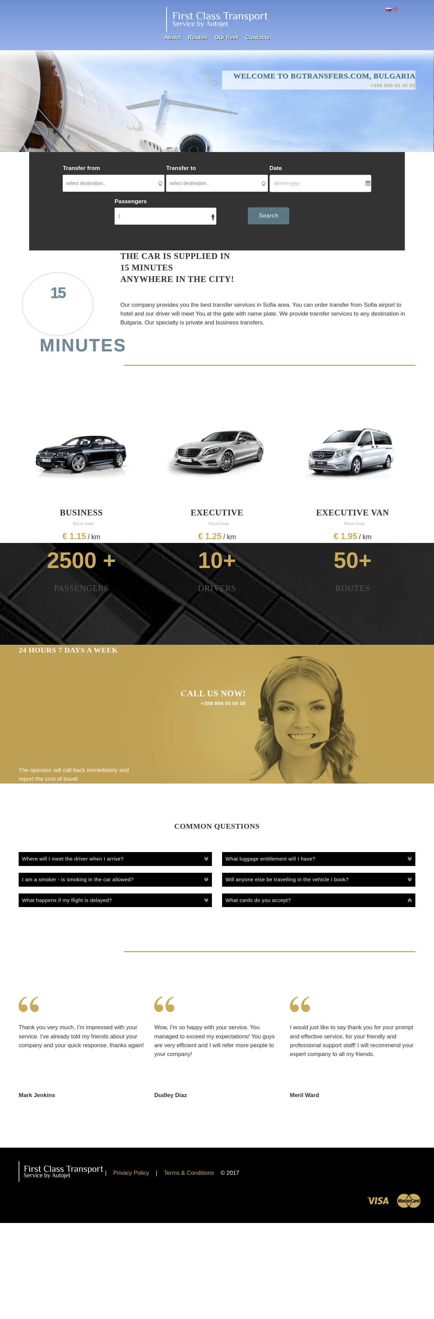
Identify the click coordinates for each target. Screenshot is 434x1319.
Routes (198, 38)
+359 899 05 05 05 (389, 86)
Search (268, 216)
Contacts (257, 38)
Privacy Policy (131, 1173)
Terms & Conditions (189, 1173)
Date (276, 168)
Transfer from (81, 168)
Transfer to (181, 168)
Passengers (131, 202)
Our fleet (226, 38)
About (172, 38)
